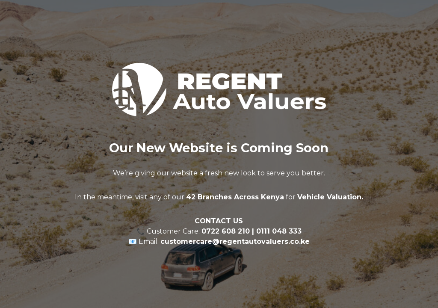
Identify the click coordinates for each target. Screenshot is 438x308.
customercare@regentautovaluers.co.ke (235, 241)
